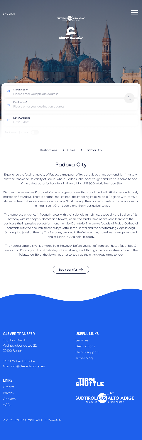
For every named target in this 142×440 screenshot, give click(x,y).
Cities (71, 150)
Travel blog (84, 358)
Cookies (9, 399)
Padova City (93, 150)
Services (81, 340)
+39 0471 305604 (22, 361)
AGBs (7, 405)
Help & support (87, 352)
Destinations (48, 150)
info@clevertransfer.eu (28, 366)
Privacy (8, 393)
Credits (8, 387)
